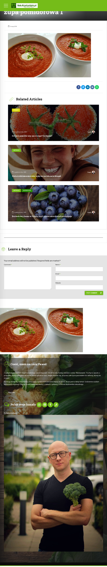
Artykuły (16, 150)
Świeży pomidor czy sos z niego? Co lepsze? (32, 136)
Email (57, 274)
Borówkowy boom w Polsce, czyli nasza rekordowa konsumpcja (42, 216)
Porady (15, 110)
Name (57, 265)
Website (58, 283)
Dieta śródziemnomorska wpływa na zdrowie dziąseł (36, 176)
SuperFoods (27, 190)
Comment (8, 265)
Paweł (91, 132)
